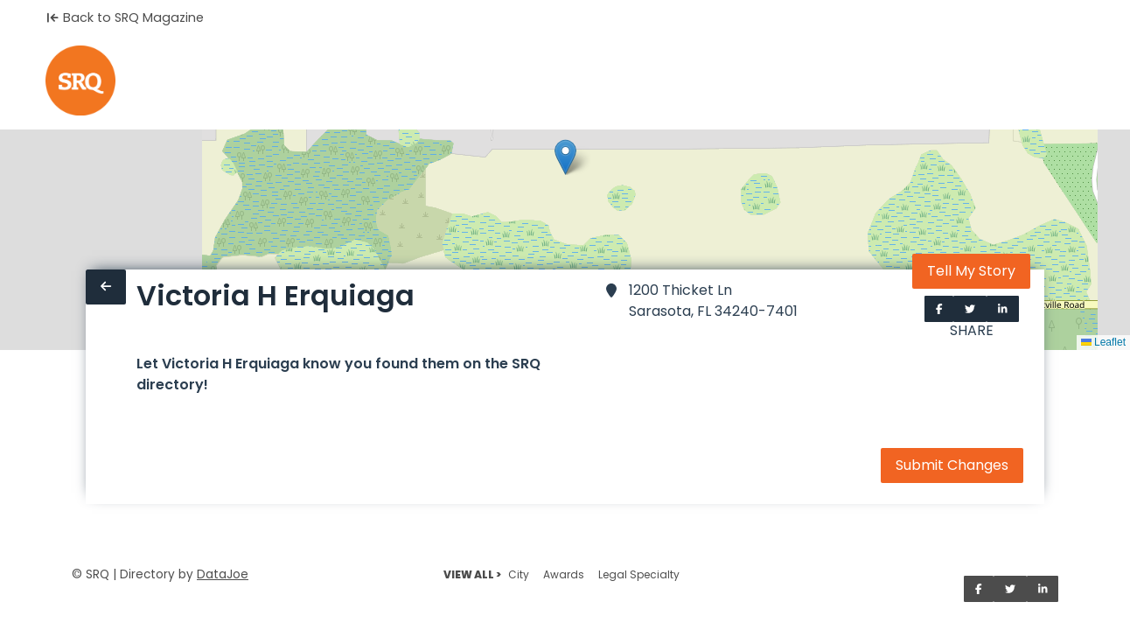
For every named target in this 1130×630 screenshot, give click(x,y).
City (518, 574)
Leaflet (1103, 342)
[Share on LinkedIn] (1003, 309)
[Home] (80, 80)
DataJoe (222, 574)
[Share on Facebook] (939, 309)
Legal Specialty (639, 574)
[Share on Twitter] (970, 309)
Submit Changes (952, 465)
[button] (565, 157)
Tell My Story (971, 271)
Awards (563, 574)
